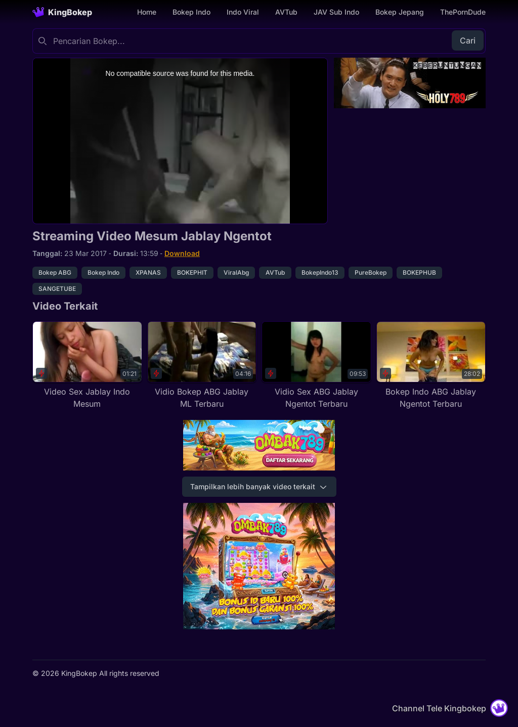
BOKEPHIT (192, 272)
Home (146, 12)
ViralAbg (236, 272)
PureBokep (370, 272)
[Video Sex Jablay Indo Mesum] (87, 365)
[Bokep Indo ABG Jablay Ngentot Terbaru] (431, 365)
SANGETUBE (57, 288)
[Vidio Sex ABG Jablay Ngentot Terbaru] (316, 365)
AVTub (286, 12)
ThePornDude (463, 12)
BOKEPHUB (419, 272)
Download (182, 253)
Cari (468, 40)
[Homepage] (62, 12)
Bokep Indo (191, 12)
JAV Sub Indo (336, 12)
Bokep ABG (54, 272)
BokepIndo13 (319, 272)
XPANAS (148, 272)
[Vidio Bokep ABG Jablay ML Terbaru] (202, 365)
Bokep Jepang (399, 12)
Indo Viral (243, 12)
